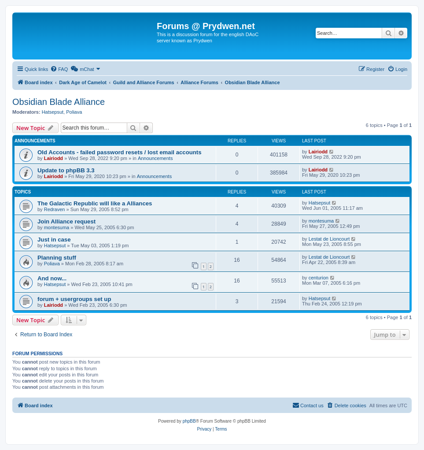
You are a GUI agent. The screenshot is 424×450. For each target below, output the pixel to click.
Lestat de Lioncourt (329, 239)
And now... (51, 278)
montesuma (56, 227)
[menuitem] (59, 69)
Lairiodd (53, 158)
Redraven (54, 209)
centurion (318, 277)
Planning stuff (56, 257)
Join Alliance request (66, 221)
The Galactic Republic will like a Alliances (94, 203)
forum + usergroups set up (74, 299)
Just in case (54, 239)
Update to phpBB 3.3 (66, 170)
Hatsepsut (53, 112)
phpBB (189, 421)
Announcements (155, 158)
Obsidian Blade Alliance (58, 102)
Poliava (74, 112)
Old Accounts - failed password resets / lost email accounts (119, 152)
